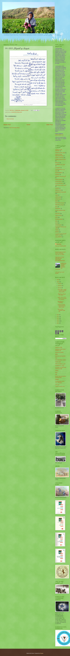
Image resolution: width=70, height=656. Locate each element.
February (60, 285)
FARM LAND (58, 361)
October (60, 283)
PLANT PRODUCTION (60, 210)
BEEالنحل (57, 162)
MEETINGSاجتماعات (59, 202)
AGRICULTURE (58, 347)
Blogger (41, 653)
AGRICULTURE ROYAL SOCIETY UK (60, 350)
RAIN (56, 217)
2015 (58, 314)
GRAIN (56, 370)
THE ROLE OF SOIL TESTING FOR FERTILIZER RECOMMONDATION (60, 259)
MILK (56, 206)
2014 (58, 316)
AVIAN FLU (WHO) (59, 352)
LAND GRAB (58, 197)
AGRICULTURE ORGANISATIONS (59, 155)
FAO (56, 358)
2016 (58, 281)
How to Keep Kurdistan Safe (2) (61, 310)
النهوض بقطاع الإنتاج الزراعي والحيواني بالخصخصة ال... (62, 290)
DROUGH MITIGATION (60, 356)
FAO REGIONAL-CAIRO (60, 359)
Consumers (57, 167)
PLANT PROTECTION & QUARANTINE (60, 377)
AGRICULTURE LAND (60, 152)
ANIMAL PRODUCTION (60, 159)
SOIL (56, 221)
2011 (58, 323)
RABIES (57, 379)
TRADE (57, 229)
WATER (57, 231)
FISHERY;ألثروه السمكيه (60, 176)
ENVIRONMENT (58, 172)
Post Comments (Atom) (14, 127)
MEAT (56, 200)
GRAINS (57, 188)
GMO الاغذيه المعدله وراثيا (60, 185)
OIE (56, 374)
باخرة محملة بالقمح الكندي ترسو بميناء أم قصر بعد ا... (62, 298)
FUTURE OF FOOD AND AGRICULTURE (60, 368)
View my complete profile (60, 246)
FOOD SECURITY (59, 183)
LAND (56, 195)
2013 (58, 318)
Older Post (49, 124)
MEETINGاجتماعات (59, 204)
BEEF (56, 354)
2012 (58, 320)
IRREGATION (58, 190)
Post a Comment (10, 118)
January (60, 287)
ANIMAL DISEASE (59, 157)
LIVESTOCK (58, 199)
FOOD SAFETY (58, 181)
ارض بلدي (57, 384)
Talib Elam (59, 244)
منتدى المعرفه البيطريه (60, 386)
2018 (58, 279)
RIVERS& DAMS (59, 219)
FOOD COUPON (59, 179)
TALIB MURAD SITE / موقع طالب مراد (60, 382)
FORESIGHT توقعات (59, 365)
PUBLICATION (58, 215)
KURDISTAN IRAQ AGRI (16, 112)
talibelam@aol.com (59, 134)
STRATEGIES (58, 224)
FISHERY (57, 174)
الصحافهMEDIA (58, 236)
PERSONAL (58, 208)
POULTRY (57, 213)
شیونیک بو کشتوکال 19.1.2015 (62, 294)
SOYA (56, 223)
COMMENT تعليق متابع (60, 164)
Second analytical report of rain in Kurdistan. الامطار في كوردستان (60, 253)
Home (28, 124)
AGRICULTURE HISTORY (58, 150)
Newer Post (7, 124)
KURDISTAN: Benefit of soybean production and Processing (60, 266)
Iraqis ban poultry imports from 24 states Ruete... (61, 306)
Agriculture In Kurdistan (60, 302)
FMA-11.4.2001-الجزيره (60, 363)
